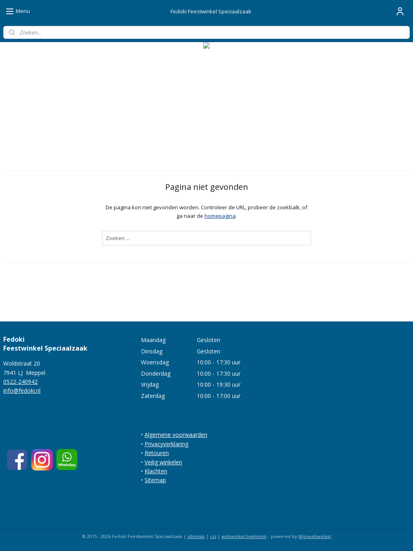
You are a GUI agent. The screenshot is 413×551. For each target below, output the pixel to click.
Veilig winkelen (163, 462)
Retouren (157, 453)
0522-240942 (20, 381)
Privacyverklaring (166, 444)
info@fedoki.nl (21, 390)
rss (213, 536)
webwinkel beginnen (244, 536)
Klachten (156, 471)
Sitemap (155, 480)
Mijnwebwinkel (314, 536)
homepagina (220, 215)
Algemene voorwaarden (176, 434)
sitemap (196, 536)
